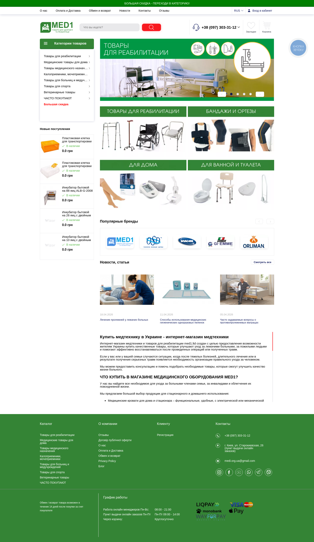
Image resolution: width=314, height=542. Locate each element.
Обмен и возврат (100, 10)
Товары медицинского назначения (67, 68)
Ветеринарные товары (59, 92)
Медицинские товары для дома (66, 62)
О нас (44, 10)
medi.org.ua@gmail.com (240, 460)
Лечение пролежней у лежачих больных (124, 319)
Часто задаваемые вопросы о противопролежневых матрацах (239, 321)
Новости (125, 10)
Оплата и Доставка (68, 10)
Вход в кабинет (262, 10)
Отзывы (164, 10)
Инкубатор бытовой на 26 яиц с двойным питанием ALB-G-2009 (76, 214)
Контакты (145, 10)
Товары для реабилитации (62, 56)
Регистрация (165, 435)
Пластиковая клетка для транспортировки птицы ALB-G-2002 (77, 140)
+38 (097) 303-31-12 (237, 435)
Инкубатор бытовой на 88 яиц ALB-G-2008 (77, 189)
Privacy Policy (107, 461)
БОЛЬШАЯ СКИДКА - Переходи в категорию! (157, 3)
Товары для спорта (57, 86)
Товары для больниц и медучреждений (68, 80)
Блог (102, 466)
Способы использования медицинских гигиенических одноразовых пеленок (183, 321)
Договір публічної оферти (115, 440)
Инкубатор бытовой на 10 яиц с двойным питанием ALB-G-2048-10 (76, 238)
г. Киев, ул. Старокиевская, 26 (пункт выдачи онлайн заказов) (244, 448)
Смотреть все (262, 262)
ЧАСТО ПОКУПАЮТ (58, 98)
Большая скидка (56, 104)
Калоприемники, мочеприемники (66, 74)
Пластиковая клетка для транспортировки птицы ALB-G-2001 (77, 164)
